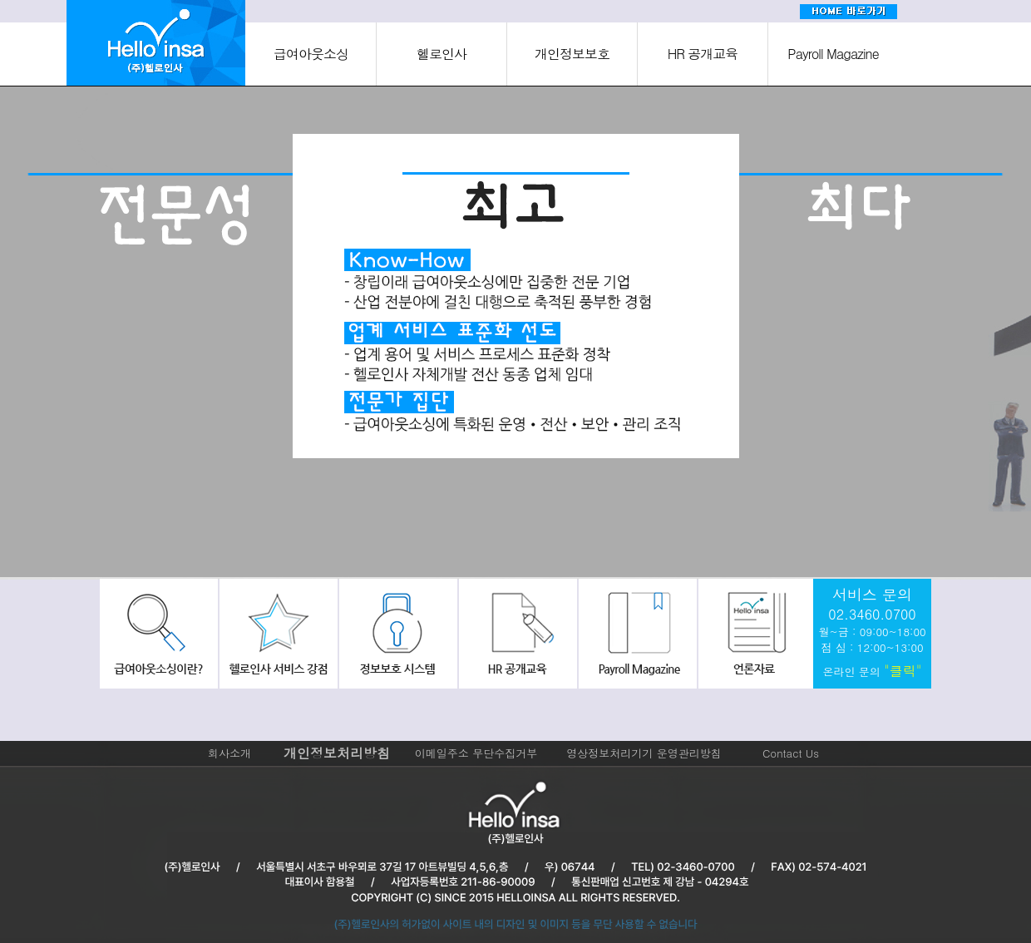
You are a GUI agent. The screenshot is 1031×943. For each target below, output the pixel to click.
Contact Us (790, 753)
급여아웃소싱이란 (159, 634)
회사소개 (229, 753)
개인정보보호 (572, 53)
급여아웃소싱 (311, 53)
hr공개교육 (515, 634)
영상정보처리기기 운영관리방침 (643, 753)
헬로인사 (441, 53)
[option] (174, 335)
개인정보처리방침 (337, 753)
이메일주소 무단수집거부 (476, 753)
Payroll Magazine (832, 53)
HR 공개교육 (703, 53)
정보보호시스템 (397, 634)
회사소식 (753, 634)
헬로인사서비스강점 (278, 634)
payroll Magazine (634, 634)
